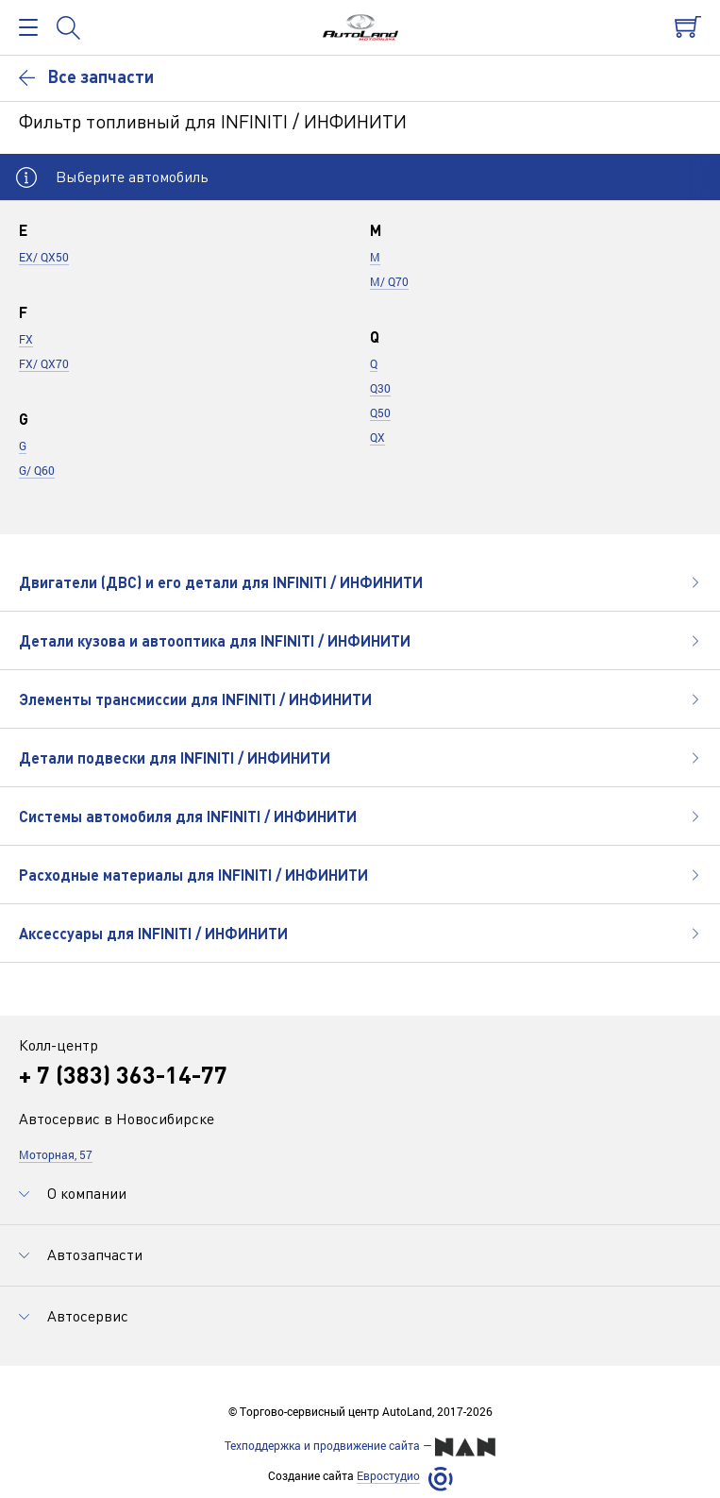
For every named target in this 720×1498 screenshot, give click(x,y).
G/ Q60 (37, 470)
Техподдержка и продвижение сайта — (360, 1447)
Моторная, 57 (55, 1154)
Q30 (380, 388)
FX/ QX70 (44, 363)
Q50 (380, 412)
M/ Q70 (389, 281)
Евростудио (388, 1476)
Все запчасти (86, 76)
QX (377, 437)
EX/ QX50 (44, 256)
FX (26, 338)
